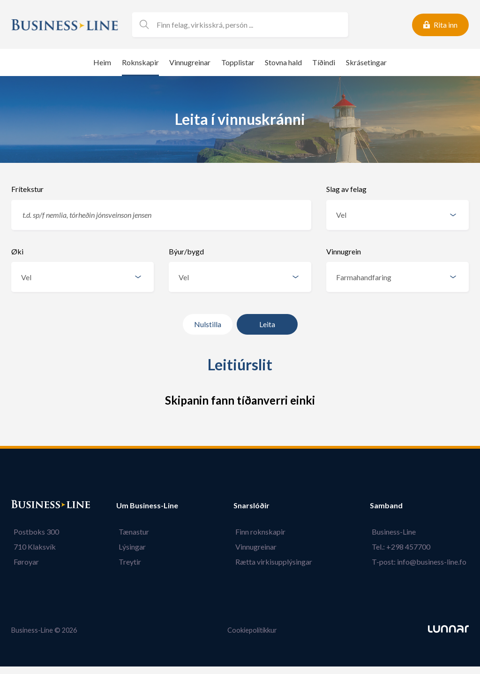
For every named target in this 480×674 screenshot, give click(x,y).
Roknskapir (140, 62)
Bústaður (27, 505)
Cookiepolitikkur (252, 630)
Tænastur (131, 531)
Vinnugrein (343, 251)
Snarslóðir (256, 505)
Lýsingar (129, 546)
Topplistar (238, 62)
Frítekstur (27, 188)
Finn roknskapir (263, 531)
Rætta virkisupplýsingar (276, 561)
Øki (17, 251)
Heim (102, 62)
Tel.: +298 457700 (403, 546)
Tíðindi (323, 62)
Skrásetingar (366, 62)
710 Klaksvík (32, 546)
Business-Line (396, 531)
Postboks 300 (34, 531)
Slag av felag (346, 188)
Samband (390, 505)
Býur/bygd (186, 251)
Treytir (127, 561)
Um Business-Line (147, 505)
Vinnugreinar (189, 62)
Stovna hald (283, 62)
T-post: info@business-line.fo (421, 561)
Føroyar (24, 561)
